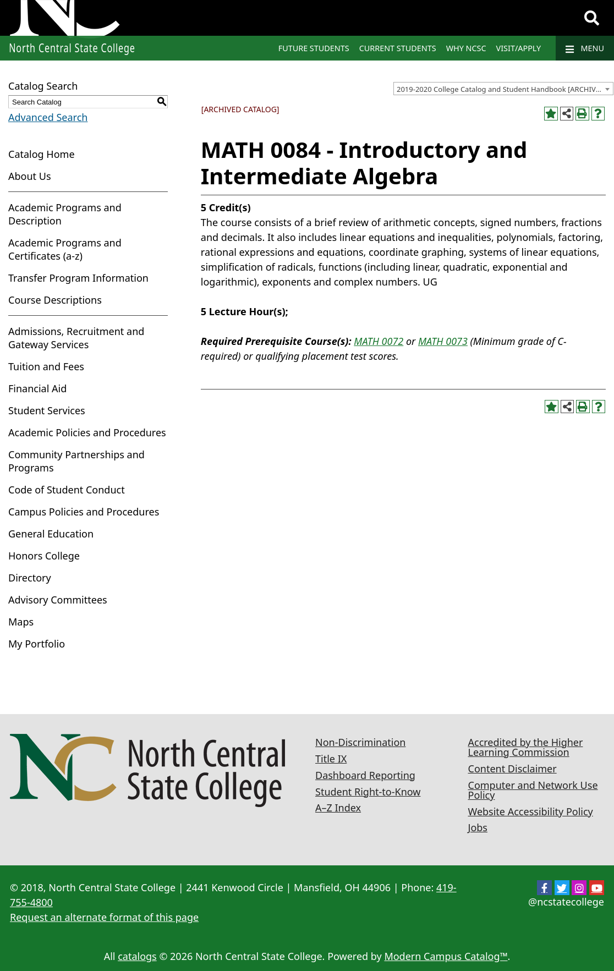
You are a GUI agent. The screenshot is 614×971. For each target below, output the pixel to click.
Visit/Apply (518, 48)
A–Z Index (338, 807)
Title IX (331, 758)
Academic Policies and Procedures (87, 432)
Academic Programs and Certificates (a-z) (65, 249)
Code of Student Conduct (66, 489)
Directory (29, 577)
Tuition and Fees (46, 366)
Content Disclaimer (512, 768)
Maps (21, 621)
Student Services (46, 410)
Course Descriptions (55, 299)
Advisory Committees (57, 599)
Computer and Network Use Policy (533, 790)
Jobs (478, 827)
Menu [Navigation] (585, 48)
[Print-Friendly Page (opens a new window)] (582, 113)
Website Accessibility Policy (530, 811)
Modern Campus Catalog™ (445, 956)
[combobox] (503, 88)
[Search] (591, 18)
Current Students (397, 48)
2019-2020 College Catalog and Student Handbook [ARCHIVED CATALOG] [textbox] (505, 89)
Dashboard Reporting (365, 775)
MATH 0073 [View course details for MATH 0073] (443, 341)
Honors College (44, 555)
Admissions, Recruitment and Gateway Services (76, 338)
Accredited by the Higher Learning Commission (525, 747)
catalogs (137, 956)
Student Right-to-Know (367, 791)
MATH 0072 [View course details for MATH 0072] (378, 341)
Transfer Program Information (78, 277)
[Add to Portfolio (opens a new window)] (551, 113)
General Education (51, 533)
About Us (29, 176)
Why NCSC (466, 48)
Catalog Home (41, 154)
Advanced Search (47, 117)
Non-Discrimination (360, 742)
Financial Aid (37, 388)
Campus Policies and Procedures (83, 511)
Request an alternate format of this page (104, 917)
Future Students (313, 48)
